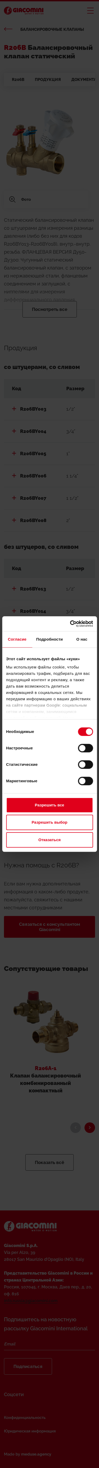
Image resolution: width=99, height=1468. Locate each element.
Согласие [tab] (17, 639)
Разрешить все (49, 805)
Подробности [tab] (49, 639)
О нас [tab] (81, 639)
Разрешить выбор (49, 822)
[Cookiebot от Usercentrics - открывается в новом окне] (70, 623)
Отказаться (49, 839)
